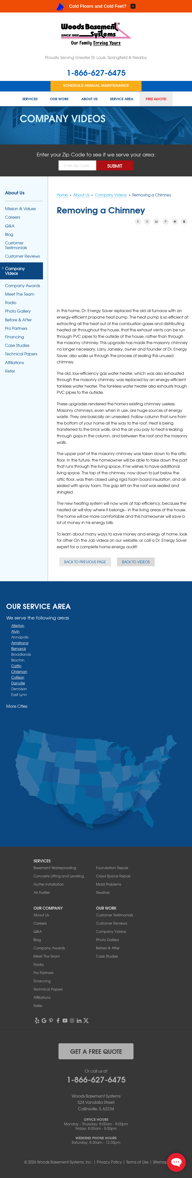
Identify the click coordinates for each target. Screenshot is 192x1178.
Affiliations (14, 362)
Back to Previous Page (85, 562)
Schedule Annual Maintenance (96, 85)
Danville (18, 682)
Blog (9, 234)
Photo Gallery (18, 311)
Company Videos (15, 271)
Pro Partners (16, 328)
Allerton (17, 625)
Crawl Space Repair (113, 875)
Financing (14, 336)
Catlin (16, 665)
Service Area (121, 98)
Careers (12, 217)
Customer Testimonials (16, 245)
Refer (10, 371)
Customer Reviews (22, 256)
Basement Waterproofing (55, 867)
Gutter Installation (49, 884)
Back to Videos (136, 562)
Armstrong (19, 642)
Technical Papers (21, 353)
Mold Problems (108, 884)
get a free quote (96, 1051)
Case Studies (17, 345)
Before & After (18, 319)
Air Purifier (42, 892)
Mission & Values (20, 208)
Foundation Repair (112, 867)
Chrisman (19, 671)
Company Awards (22, 285)
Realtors (103, 892)
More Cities (16, 706)
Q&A (9, 225)
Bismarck (18, 648)
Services (30, 98)
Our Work (59, 98)
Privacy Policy (109, 1162)
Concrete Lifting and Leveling (59, 875)
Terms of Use (137, 1162)
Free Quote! (156, 98)
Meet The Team (19, 294)
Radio (10, 302)
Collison (17, 677)
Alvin (15, 631)
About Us (89, 98)
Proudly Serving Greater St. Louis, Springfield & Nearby (96, 57)
